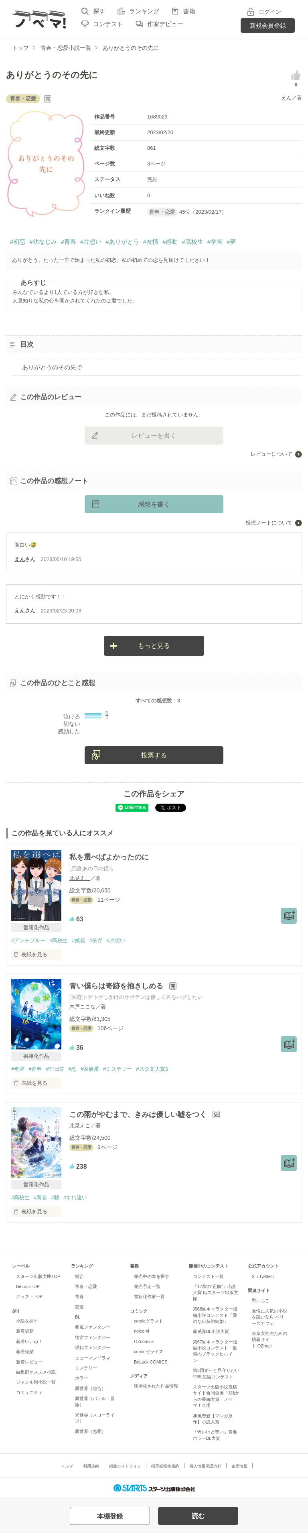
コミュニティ (29, 1392)
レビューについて (271, 454)
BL (77, 1317)
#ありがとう (122, 241)
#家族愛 (90, 1069)
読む (198, 1516)
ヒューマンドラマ (92, 1357)
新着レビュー (29, 1361)
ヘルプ (67, 1466)
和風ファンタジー (92, 1327)
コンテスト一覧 (208, 1276)
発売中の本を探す (151, 1276)
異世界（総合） (90, 1388)
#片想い (90, 241)
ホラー (81, 1378)
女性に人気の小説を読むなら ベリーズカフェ (269, 1317)
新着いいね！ (29, 1341)
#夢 (231, 241)
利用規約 (91, 1466)
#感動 (170, 241)
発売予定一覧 (147, 1286)
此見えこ (79, 878)
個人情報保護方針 (205, 1466)
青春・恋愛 (86, 1286)
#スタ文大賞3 (152, 1069)
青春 (79, 1296)
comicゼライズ (148, 1351)
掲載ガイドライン (125, 1466)
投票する (154, 755)
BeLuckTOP (28, 1286)
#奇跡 (17, 1069)
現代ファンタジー (92, 1347)
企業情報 (239, 1466)
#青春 (68, 241)
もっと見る (154, 645)
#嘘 (55, 1197)
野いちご (261, 1300)
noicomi (141, 1331)
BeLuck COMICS (151, 1361)
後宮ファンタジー (92, 1337)
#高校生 (192, 241)
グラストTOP (29, 1296)
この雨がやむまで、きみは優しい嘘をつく (139, 1114)
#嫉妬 (78, 940)
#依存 (96, 940)
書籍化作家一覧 (149, 1296)
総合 (79, 1276)
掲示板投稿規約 (165, 1466)
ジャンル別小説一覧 (36, 1382)
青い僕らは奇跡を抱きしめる (117, 986)
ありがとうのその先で (52, 367)
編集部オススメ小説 (36, 1372)
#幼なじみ (43, 241)
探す (99, 11)
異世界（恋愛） (90, 1431)
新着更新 (25, 1331)
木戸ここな (82, 1007)
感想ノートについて (268, 523)
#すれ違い (75, 1197)
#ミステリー (117, 1069)
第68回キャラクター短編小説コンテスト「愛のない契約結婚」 (215, 1315)
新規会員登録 (268, 25)
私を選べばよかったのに (109, 857)
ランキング (144, 11)
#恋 (73, 1069)
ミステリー (86, 1368)
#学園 (215, 241)
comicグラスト (148, 1321)
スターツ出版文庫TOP (38, 1276)
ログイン (270, 11)
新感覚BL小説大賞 (211, 1331)
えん (286, 98)
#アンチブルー (28, 940)
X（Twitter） (264, 1276)
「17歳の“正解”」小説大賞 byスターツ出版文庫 (216, 1292)
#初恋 (17, 241)
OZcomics (144, 1341)
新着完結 (25, 1351)
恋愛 (79, 1306)
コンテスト (108, 23)
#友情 (150, 241)
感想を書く (154, 504)
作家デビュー (165, 23)
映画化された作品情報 (156, 1386)
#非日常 (55, 1069)
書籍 (189, 11)
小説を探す (27, 1321)
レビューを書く (154, 435)
